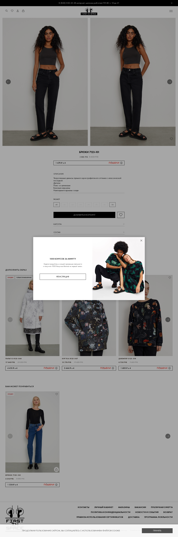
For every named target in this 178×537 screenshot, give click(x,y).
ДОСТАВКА (133, 517)
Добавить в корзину (84, 215)
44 (72, 205)
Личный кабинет (103, 507)
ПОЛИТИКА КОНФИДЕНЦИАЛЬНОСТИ (110, 512)
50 (96, 205)
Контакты (83, 507)
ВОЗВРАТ (168, 512)
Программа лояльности (158, 517)
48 (88, 205)
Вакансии (140, 507)
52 (104, 205)
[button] (8, 81)
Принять (157, 530)
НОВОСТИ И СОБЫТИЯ (146, 512)
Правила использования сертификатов (100, 517)
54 (112, 205)
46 (80, 205)
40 (56, 205)
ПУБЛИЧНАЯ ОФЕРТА (162, 507)
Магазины (124, 507)
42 (64, 205)
